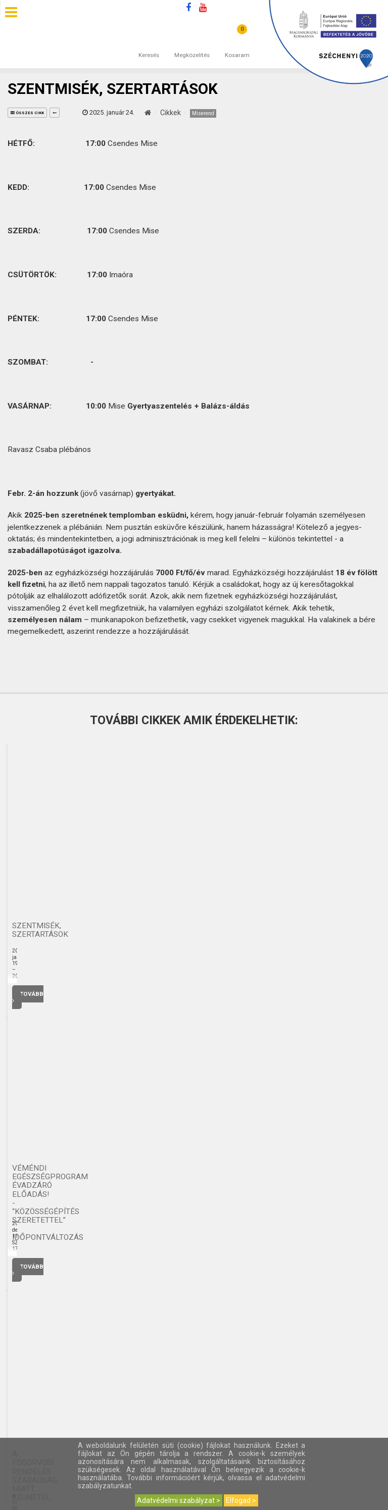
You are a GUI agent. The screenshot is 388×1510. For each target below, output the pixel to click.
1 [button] (179, 1024)
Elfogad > (241, 1500)
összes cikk (27, 113)
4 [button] (209, 1024)
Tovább (64, 993)
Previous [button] (360, 1022)
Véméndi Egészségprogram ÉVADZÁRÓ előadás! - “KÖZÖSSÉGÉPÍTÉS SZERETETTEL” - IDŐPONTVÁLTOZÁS (323, 930)
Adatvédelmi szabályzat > (178, 1500)
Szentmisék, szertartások (194, 930)
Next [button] (374, 1022)
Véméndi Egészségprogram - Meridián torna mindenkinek (64, 930)
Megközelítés (192, 45)
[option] (64, 877)
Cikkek (170, 113)
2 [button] (189, 1024)
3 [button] (199, 1024)
